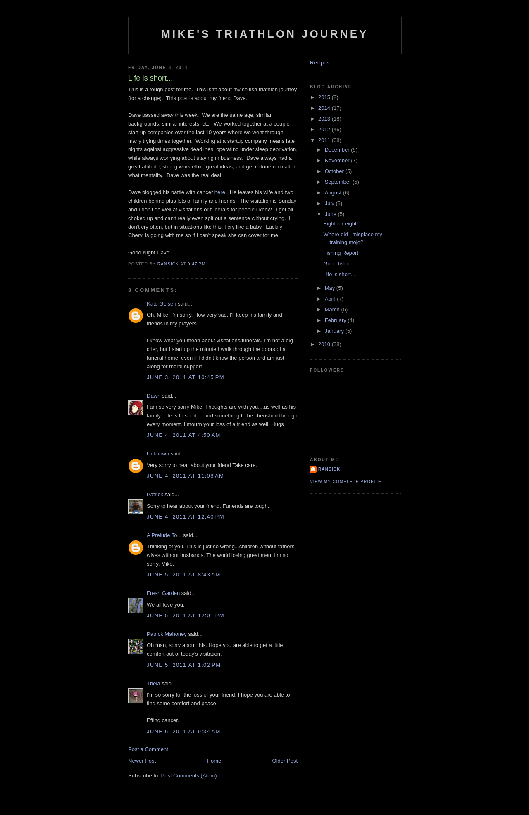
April (331, 299)
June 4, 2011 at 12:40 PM (185, 517)
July (330, 203)
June (331, 214)
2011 (325, 140)
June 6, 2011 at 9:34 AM (184, 731)
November (338, 160)
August (334, 193)
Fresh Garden (163, 593)
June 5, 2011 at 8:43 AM (184, 574)
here (219, 192)
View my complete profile (345, 481)
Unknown (158, 453)
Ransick (329, 469)
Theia (153, 683)
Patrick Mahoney (167, 634)
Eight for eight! (340, 223)
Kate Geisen (161, 304)
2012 (325, 129)
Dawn (153, 396)
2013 (325, 119)
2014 (325, 108)
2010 (325, 344)
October (335, 171)
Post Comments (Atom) (189, 775)
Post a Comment (148, 749)
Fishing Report (340, 253)
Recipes (319, 62)
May (330, 288)
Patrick (155, 494)
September (339, 182)
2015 (325, 97)
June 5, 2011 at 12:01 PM (185, 615)
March (333, 309)
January (335, 331)
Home (214, 761)
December (338, 150)
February (336, 320)
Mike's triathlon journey (265, 34)
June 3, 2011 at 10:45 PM (185, 377)
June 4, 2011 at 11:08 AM (185, 476)
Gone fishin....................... (354, 264)
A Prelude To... (164, 535)
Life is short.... (340, 274)
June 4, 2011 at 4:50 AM (184, 435)
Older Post (285, 761)
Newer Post (142, 761)
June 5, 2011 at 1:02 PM (184, 665)
